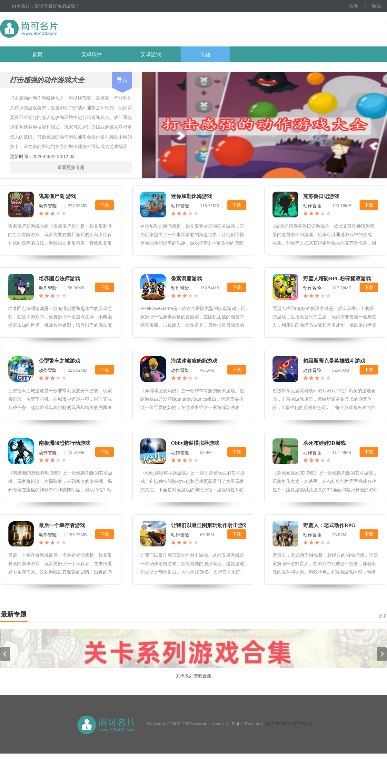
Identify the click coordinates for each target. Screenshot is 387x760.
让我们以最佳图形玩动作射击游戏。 (212, 525)
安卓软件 (91, 54)
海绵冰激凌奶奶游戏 (194, 361)
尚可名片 (64, 29)
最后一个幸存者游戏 (62, 525)
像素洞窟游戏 (186, 278)
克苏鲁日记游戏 (321, 196)
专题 (205, 54)
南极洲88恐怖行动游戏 (64, 443)
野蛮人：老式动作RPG (329, 525)
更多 (382, 615)
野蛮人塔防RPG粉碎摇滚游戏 (337, 278)
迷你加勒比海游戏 (191, 196)
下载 (104, 205)
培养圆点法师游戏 (59, 278)
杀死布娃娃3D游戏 (324, 443)
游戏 (376, 6)
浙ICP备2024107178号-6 (288, 730)
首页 (37, 54)
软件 (353, 6)
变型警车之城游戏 (59, 361)
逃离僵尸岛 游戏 (57, 196)
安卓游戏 (151, 54)
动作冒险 (48, 205)
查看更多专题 (70, 167)
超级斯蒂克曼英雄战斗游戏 (334, 361)
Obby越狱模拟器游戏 (195, 443)
